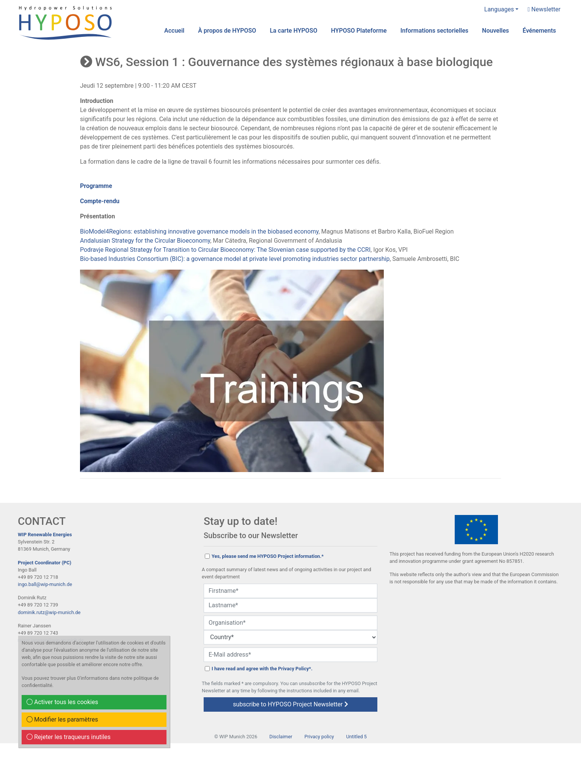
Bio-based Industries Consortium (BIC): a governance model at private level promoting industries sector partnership (234, 258)
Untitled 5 (356, 736)
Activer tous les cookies (62, 702)
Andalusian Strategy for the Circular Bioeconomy (145, 240)
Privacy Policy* (294, 668)
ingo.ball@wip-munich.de (45, 584)
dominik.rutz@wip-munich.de (49, 612)
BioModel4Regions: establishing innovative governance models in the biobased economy (199, 231)
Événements (539, 30)
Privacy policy (319, 736)
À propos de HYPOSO (227, 30)
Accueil (174, 30)
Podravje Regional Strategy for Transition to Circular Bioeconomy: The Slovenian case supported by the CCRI (225, 249)
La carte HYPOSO (293, 30)
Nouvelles (495, 30)
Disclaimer (280, 736)
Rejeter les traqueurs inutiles (69, 737)
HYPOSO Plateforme (359, 30)
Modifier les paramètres (62, 719)
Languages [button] (499, 9)
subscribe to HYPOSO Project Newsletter (290, 704)
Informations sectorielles (434, 30)
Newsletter (544, 9)
